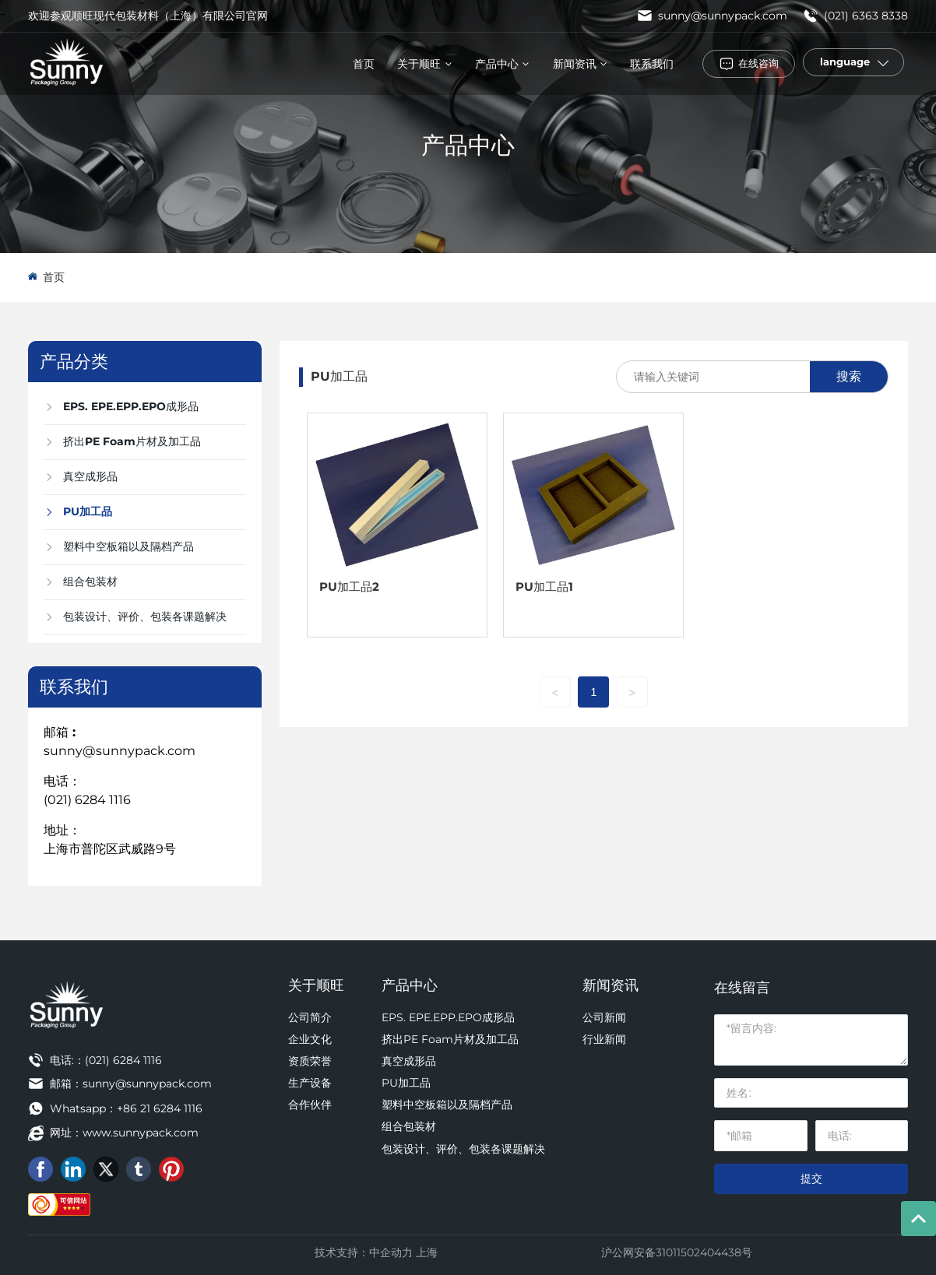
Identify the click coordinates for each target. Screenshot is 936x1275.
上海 (427, 1252)
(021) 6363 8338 (855, 16)
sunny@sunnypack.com (712, 16)
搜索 (848, 376)
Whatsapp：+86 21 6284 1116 (126, 1108)
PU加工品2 (349, 586)
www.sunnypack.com (141, 1133)
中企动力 (391, 1252)
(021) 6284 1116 (87, 799)
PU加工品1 (544, 586)
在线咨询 (758, 63)
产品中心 (468, 145)
